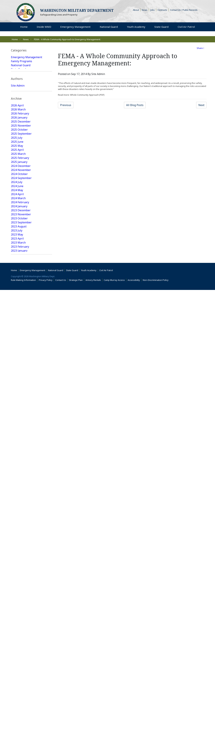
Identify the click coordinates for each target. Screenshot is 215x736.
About (136, 10)
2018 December (21, 486)
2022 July (16, 321)
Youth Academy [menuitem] (137, 27)
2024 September (21, 224)
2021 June (17, 373)
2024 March (18, 244)
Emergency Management (26, 57)
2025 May (17, 191)
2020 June (17, 417)
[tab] (31, 50)
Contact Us (61, 726)
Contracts (163, 10)
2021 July (16, 369)
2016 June (17, 607)
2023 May (17, 280)
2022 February (20, 341)
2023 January (19, 296)
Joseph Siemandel (22, 128)
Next (202, 105)
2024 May (17, 236)
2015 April (17, 663)
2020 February (20, 433)
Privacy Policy (46, 726)
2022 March (18, 337)
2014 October (19, 684)
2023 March (18, 288)
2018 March (18, 522)
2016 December (21, 583)
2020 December (21, 397)
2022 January (19, 345)
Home (15, 39)
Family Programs (21, 61)
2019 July (16, 462)
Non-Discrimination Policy (156, 726)
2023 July (16, 276)
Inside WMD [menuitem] (45, 27)
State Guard (18, 69)
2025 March (18, 200)
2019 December (21, 442)
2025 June (17, 187)
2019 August (19, 458)
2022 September (21, 312)
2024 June (17, 232)
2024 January (19, 252)
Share (200, 48)
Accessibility (134, 726)
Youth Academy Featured (26, 97)
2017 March (18, 571)
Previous (66, 105)
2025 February (20, 204)
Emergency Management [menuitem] (76, 27)
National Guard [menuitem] (110, 27)
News (145, 10)
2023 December (21, 256)
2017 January (19, 579)
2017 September (21, 546)
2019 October (19, 450)
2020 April (17, 425)
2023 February (20, 292)
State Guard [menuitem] (162, 27)
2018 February (20, 526)
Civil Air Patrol (106, 716)
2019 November (21, 446)
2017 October (19, 542)
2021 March (18, 385)
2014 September (21, 688)
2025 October (19, 175)
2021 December (21, 349)
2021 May (17, 377)
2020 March (18, 429)
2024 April (17, 240)
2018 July (16, 506)
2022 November (21, 304)
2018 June (17, 510)
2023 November (21, 260)
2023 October (19, 264)
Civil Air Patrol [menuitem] (187, 27)
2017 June (17, 559)
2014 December (21, 680)
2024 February (20, 248)
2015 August (19, 647)
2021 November (21, 353)
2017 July (16, 554)
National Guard (20, 65)
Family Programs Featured (27, 93)
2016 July (16, 603)
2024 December (21, 212)
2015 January (19, 676)
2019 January (19, 482)
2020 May (17, 421)
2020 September (21, 405)
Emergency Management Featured (26, 79)
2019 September (21, 454)
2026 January (19, 163)
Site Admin (18, 116)
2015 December (21, 631)
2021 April (17, 381)
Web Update (19, 132)
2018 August (19, 502)
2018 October (19, 494)
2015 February (20, 671)
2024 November (21, 216)
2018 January (19, 530)
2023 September (21, 268)
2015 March (18, 667)
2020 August (19, 409)
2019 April (17, 474)
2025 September (21, 179)
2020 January (19, 438)
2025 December (21, 167)
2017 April (17, 567)
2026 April (17, 151)
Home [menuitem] (25, 27)
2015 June (17, 655)
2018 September (21, 498)
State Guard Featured (24, 85)
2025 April (17, 195)
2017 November (21, 538)
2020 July (16, 413)
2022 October (19, 308)
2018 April (17, 518)
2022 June (17, 325)
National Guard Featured (26, 89)
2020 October (19, 401)
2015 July (16, 651)
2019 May (17, 470)
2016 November (21, 587)
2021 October (19, 357)
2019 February (20, 478)
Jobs (153, 10)
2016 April (17, 615)
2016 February (20, 623)
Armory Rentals (93, 726)
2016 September (21, 595)
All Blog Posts (136, 105)
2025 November (21, 171)
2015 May (17, 659)
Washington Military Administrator (24, 122)
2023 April (17, 284)
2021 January (19, 393)
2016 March (18, 619)
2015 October (19, 639)
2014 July (16, 692)
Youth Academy (20, 73)
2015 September (21, 643)
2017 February (20, 575)
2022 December (21, 300)
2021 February (20, 389)
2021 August (19, 365)
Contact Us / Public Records (184, 10)
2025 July (16, 183)
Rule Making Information (24, 726)
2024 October (19, 220)
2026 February (20, 159)
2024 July (16, 228)
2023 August (19, 272)
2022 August (19, 317)
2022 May (17, 329)
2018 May (17, 514)
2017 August (19, 550)
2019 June (17, 466)
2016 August (19, 599)
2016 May (17, 611)
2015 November (21, 635)
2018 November (21, 490)
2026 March (18, 155)
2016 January (19, 627)
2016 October (19, 591)
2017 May (17, 563)
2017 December (21, 534)
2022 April (17, 333)
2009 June (17, 696)
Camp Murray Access (115, 726)
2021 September (21, 361)
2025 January (19, 208)
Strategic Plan (76, 726)
